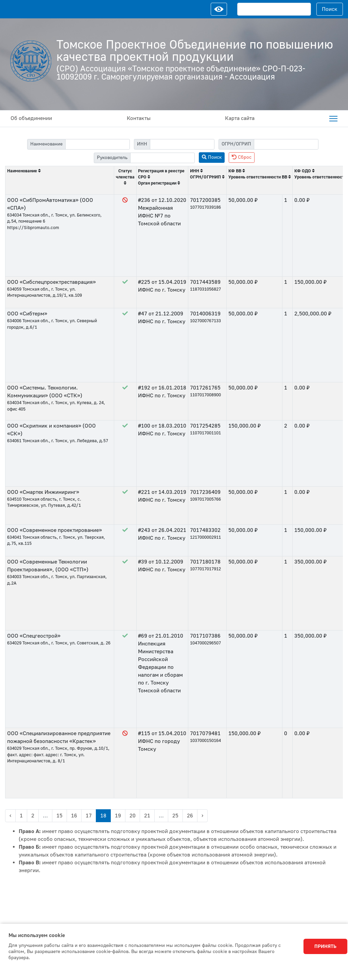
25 (175, 815)
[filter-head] (162, 158)
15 (59, 815)
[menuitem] (333, 118)
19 (118, 815)
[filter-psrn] (286, 144)
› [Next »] (202, 815)
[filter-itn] (182, 144)
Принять (325, 947)
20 (132, 815)
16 (74, 815)
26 (190, 815)
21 (147, 815)
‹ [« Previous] (10, 815)
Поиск (329, 9)
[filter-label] (97, 144)
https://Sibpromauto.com (33, 227)
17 (89, 815)
